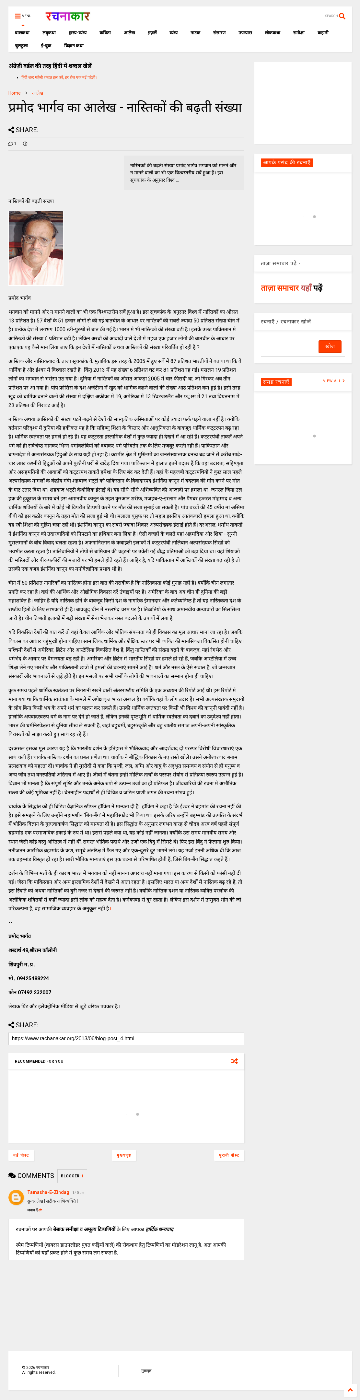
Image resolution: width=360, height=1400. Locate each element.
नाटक (195, 32)
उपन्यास (245, 32)
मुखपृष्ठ (146, 1371)
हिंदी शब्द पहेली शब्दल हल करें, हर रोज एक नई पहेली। (59, 77)
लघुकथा (49, 32)
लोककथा (272, 32)
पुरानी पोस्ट (229, 1155)
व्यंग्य (173, 32)
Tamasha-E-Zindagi (49, 1192)
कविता (105, 32)
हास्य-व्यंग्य (78, 32)
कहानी (323, 32)
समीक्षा (299, 32)
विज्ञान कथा (74, 45)
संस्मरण (219, 32)
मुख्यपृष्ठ (124, 1155)
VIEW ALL (334, 381)
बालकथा (22, 32)
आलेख (129, 32)
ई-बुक (46, 45)
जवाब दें (34, 1210)
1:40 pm (78, 1193)
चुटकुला (21, 45)
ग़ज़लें (152, 32)
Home (14, 93)
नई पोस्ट (21, 1155)
